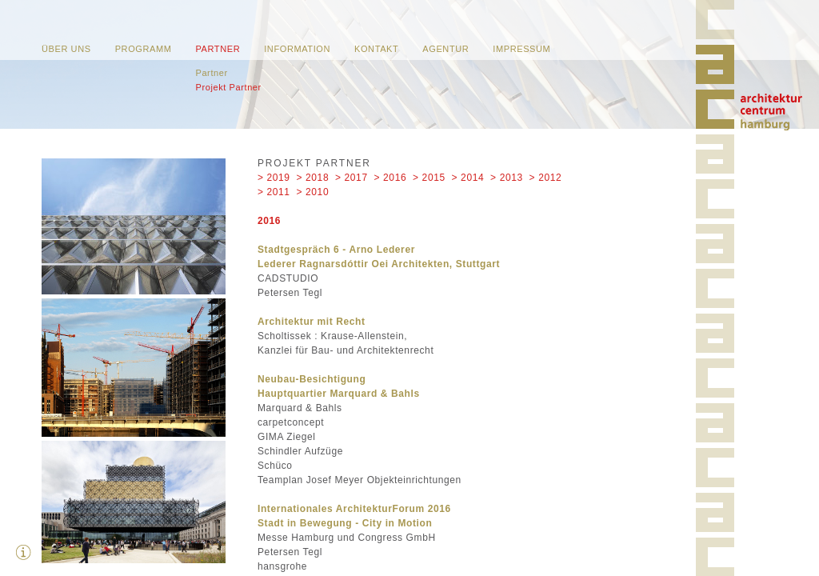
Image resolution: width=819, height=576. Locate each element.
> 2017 (351, 177)
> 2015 (429, 177)
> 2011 (274, 192)
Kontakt (376, 49)
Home (771, 112)
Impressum (521, 49)
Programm (143, 49)
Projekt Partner (228, 87)
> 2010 (313, 192)
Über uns (66, 49)
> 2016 (390, 177)
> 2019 (274, 177)
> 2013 (506, 177)
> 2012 (545, 177)
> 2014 (468, 177)
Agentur (445, 49)
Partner (217, 49)
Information (297, 49)
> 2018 (313, 177)
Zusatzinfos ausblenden (23, 552)
